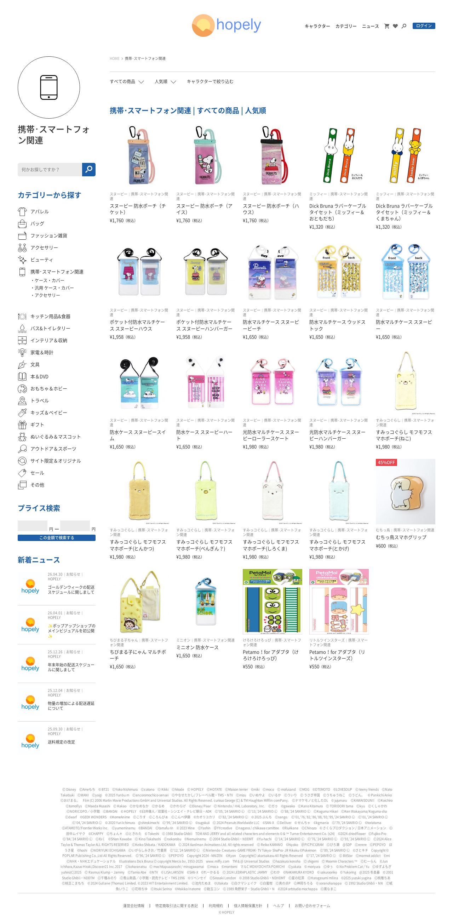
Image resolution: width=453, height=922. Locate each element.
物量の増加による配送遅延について (71, 705)
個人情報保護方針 (248, 905)
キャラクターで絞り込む (210, 81)
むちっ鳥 (383, 530)
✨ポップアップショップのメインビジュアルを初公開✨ (72, 631)
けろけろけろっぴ (257, 640)
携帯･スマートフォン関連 (145, 58)
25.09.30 (55, 729)
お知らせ (73, 574)
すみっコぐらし (388, 420)
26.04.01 (55, 613)
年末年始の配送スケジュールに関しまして (71, 667)
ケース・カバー (49, 280)
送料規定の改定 (61, 742)
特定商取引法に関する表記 (176, 905)
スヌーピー (118, 194)
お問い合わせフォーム (312, 905)
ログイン (424, 26)
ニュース (370, 26)
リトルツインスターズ (327, 640)
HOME (115, 58)
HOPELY (54, 579)
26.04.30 (55, 574)
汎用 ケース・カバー (54, 288)
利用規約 (216, 905)
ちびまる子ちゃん (124, 640)
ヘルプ (278, 905)
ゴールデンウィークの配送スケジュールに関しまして (71, 589)
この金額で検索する (56, 538)
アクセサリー (47, 295)
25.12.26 (55, 652)
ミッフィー (318, 194)
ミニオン (183, 640)
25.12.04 (55, 690)
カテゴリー (346, 26)
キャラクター (317, 26)
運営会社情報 (133, 905)
